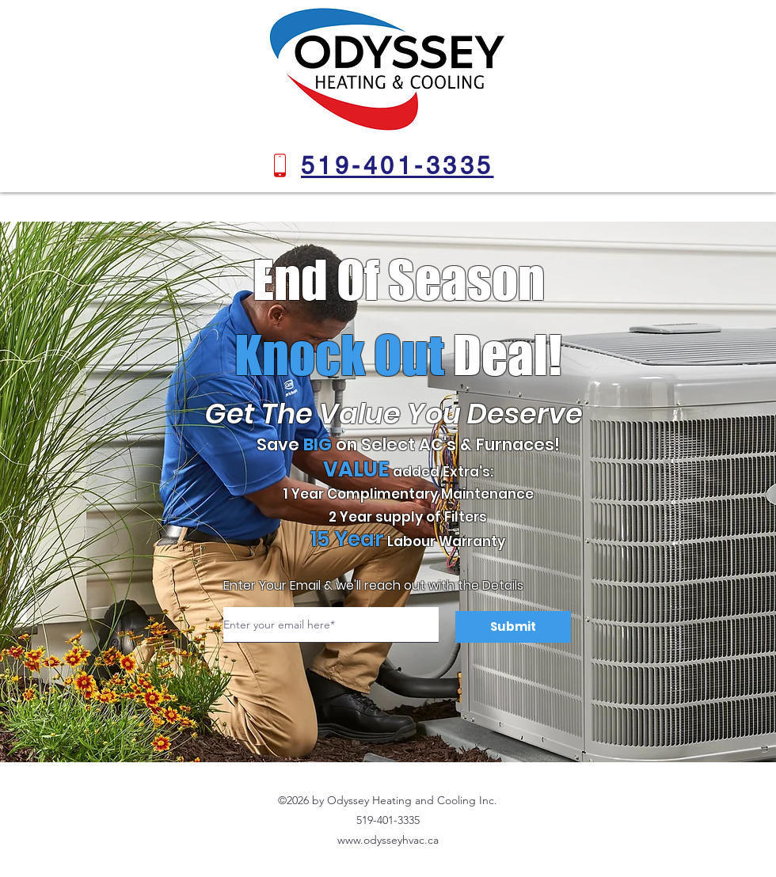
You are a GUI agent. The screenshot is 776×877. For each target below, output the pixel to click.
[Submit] (513, 627)
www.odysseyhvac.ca (388, 840)
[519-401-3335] (397, 165)
